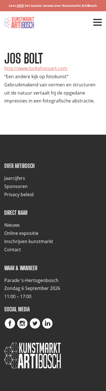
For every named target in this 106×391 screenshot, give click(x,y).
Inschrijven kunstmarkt (28, 241)
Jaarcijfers (14, 178)
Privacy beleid (19, 194)
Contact (12, 249)
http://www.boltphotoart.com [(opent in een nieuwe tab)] (35, 68)
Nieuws (12, 225)
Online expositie (21, 233)
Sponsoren (16, 186)
